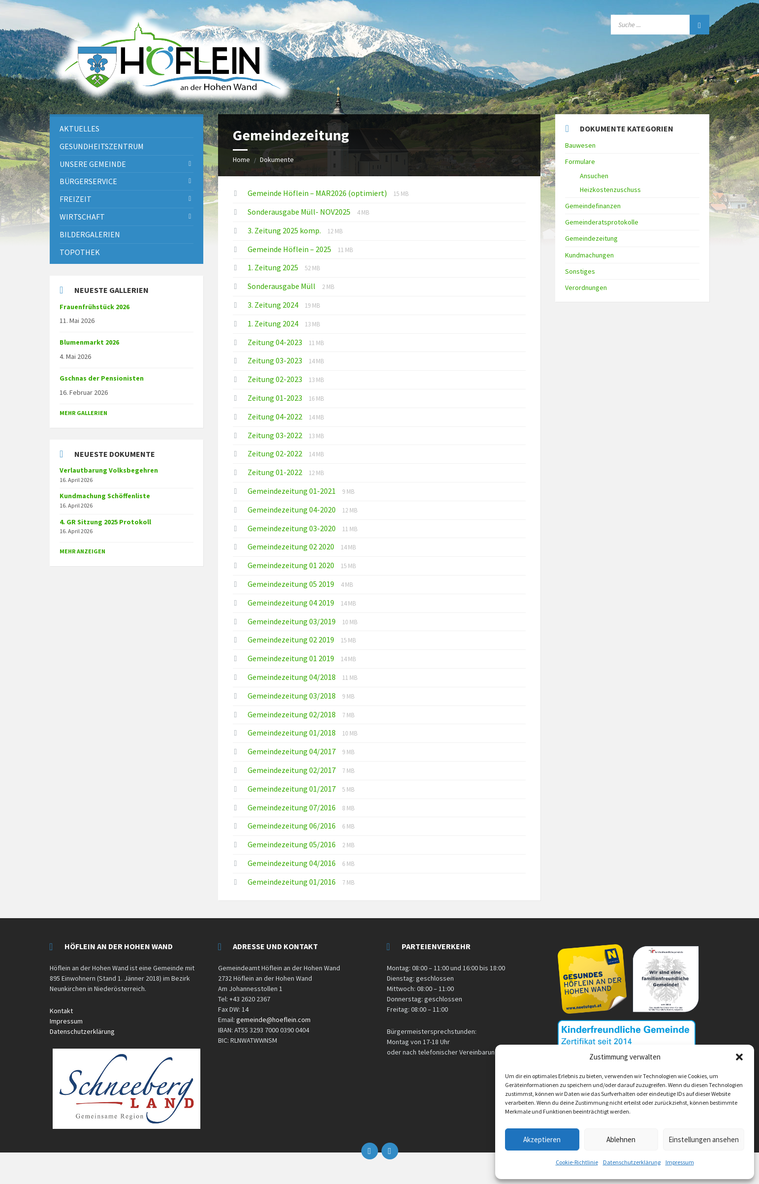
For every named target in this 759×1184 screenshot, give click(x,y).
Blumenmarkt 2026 (89, 342)
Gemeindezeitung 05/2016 (292, 844)
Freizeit (76, 199)
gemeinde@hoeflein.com (273, 1019)
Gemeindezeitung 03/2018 (292, 696)
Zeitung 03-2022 (276, 435)
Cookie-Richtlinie (577, 1162)
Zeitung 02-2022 (276, 453)
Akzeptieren (542, 1139)
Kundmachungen (589, 255)
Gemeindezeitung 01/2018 (292, 732)
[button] (739, 1057)
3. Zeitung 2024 (274, 305)
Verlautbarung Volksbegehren (109, 470)
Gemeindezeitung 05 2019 (292, 584)
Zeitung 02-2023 (276, 379)
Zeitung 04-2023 (276, 342)
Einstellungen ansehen (703, 1139)
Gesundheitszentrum (102, 146)
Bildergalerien (90, 234)
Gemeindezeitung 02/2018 (292, 714)
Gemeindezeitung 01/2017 (292, 789)
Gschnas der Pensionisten (102, 378)
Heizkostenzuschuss (610, 189)
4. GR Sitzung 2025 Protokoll (105, 521)
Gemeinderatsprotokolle (601, 222)
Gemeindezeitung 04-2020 (292, 509)
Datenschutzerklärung (632, 1162)
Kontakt (61, 1010)
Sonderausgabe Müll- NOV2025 (300, 212)
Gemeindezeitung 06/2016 (292, 826)
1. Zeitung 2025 (274, 267)
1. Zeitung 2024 (274, 323)
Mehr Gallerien (83, 412)
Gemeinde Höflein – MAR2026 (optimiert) (318, 193)
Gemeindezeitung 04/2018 (292, 677)
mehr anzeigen (82, 551)
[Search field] (660, 24)
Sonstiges (580, 271)
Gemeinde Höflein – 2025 (290, 249)
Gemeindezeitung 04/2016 (292, 863)
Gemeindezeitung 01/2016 (292, 882)
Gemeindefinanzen (593, 205)
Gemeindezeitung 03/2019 (292, 621)
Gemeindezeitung (591, 238)
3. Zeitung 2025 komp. (285, 230)
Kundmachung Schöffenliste (105, 495)
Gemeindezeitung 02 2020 (292, 546)
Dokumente (277, 159)
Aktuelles (79, 128)
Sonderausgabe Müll (282, 286)
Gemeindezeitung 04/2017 (292, 751)
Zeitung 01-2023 (276, 398)
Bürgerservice (88, 181)
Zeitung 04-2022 (276, 416)
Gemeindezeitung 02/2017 (292, 770)
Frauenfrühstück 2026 (94, 306)
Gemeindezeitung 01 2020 (292, 565)
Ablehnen (620, 1139)
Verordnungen (586, 287)
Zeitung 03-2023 (276, 360)
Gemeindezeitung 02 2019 (292, 639)
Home (241, 159)
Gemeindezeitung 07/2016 (292, 807)
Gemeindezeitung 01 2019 (292, 658)
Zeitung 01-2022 (276, 472)
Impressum (679, 1162)
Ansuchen (594, 175)
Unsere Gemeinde (93, 164)
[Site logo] (173, 102)
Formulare (580, 161)
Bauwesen (580, 145)
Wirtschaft (82, 217)
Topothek (80, 252)
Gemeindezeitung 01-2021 (292, 491)
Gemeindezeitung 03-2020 (292, 528)
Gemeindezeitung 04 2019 (292, 603)
